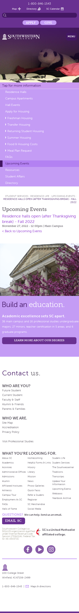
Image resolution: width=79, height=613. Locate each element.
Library (31, 472)
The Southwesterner (63, 467)
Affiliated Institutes (12, 485)
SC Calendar (53, 9)
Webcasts (57, 493)
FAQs (8, 157)
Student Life (58, 458)
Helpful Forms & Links (39, 462)
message (27, 586)
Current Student (12, 395)
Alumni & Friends (13, 404)
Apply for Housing (17, 111)
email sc (13, 520)
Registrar (32, 499)
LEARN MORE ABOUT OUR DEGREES (39, 340)
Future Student (11, 390)
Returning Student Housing (25, 131)
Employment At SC (12, 499)
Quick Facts (34, 490)
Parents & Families (13, 408)
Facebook (28, 549)
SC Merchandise (36, 504)
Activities (7, 467)
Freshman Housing (19, 118)
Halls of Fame (9, 509)
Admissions (8, 476)
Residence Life (39, 196)
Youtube (39, 549)
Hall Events (12, 105)
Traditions (57, 472)
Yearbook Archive (61, 498)
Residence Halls (15, 92)
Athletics (7, 490)
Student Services (16, 196)
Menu (71, 36)
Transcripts (58, 476)
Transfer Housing (18, 124)
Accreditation (10, 427)
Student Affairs (15, 176)
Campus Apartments (19, 98)
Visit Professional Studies (17, 441)
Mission (32, 476)
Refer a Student (36, 495)
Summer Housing (19, 137)
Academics (8, 462)
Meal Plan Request (19, 150)
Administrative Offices (14, 472)
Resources (12, 170)
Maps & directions (41, 586)
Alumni (6, 481)
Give (48, 22)
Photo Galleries (36, 485)
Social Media (34, 509)
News (30, 481)
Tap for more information (21, 85)
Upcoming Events (17, 163)
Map (14, 9)
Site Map (7, 422)
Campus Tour (9, 495)
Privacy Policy (10, 432)
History (31, 467)
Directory (32, 9)
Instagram (51, 549)
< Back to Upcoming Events (22, 231)
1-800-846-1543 (39, 3)
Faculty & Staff (11, 399)
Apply (31, 22)
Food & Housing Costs (22, 144)
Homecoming (35, 458)
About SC (7, 458)
